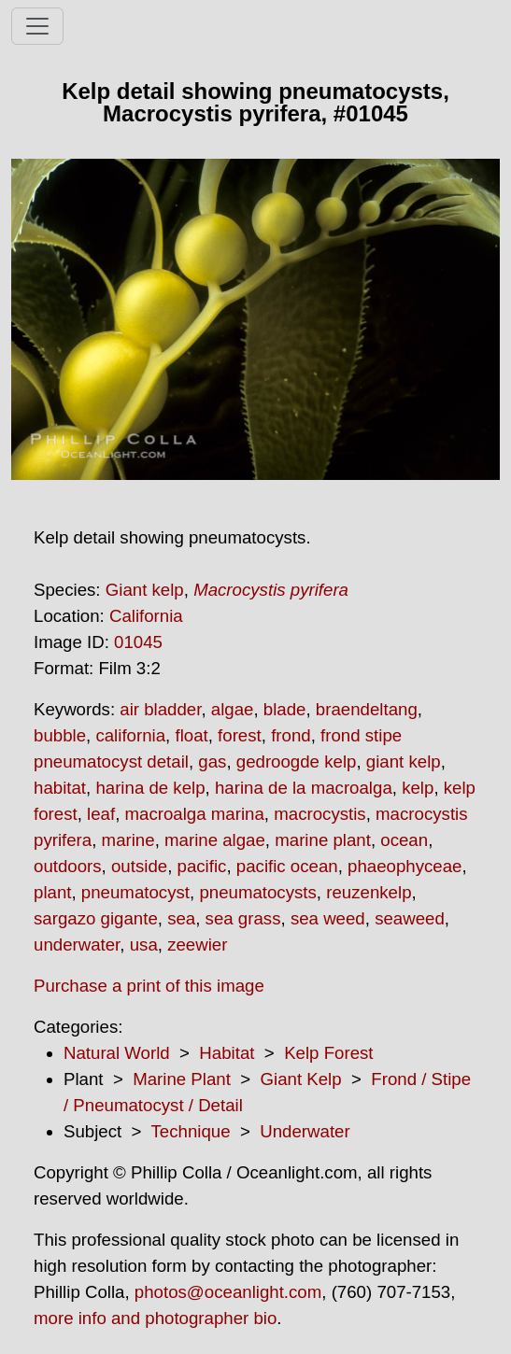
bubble (60, 735)
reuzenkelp (368, 892)
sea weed (328, 918)
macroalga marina (194, 814)
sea (181, 918)
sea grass (243, 918)
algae (232, 709)
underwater (77, 944)
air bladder (160, 709)
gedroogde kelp (296, 761)
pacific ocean (287, 866)
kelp (417, 787)
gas (212, 761)
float (191, 735)
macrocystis (319, 814)
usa (144, 944)
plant (52, 892)
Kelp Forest (328, 1053)
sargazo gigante (96, 918)
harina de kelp (150, 787)
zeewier (197, 944)
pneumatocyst (135, 892)
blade (284, 709)
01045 (138, 642)
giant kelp (403, 761)
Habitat (226, 1053)
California (146, 616)
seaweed (410, 918)
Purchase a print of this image (149, 985)
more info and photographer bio (155, 1318)
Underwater (304, 1131)
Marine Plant (182, 1079)
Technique (191, 1131)
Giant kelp (145, 589)
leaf (101, 814)
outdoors (68, 866)
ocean (404, 840)
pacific (202, 866)
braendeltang (367, 709)
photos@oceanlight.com (228, 1292)
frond (291, 735)
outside (139, 866)
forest (240, 735)
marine (128, 840)
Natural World (117, 1053)
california (130, 735)
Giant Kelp (301, 1079)
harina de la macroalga (303, 787)
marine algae (214, 840)
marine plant (323, 840)
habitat (60, 787)
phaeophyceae (404, 866)
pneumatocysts (257, 892)
